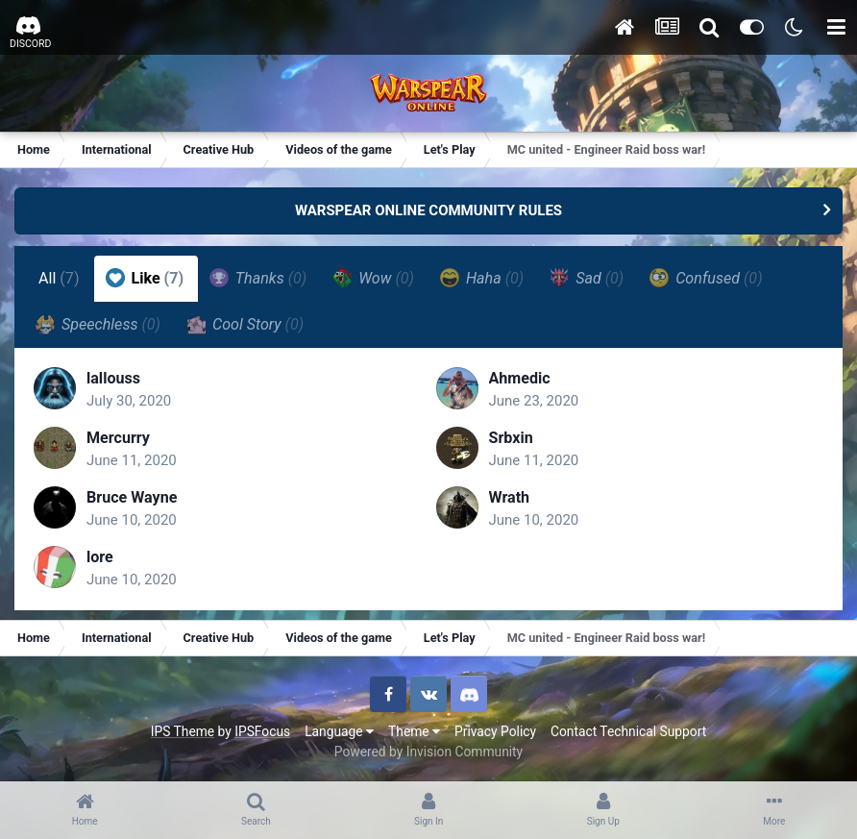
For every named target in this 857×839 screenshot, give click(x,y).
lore (99, 557)
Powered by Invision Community (428, 751)
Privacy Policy (495, 731)
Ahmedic (520, 378)
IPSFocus (262, 731)
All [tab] (59, 278)
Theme (414, 731)
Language (339, 731)
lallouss (113, 378)
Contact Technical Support (628, 731)
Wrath (509, 497)
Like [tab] (145, 277)
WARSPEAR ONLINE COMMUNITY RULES (428, 210)
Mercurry (118, 438)
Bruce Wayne (131, 497)
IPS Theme (182, 731)
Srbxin (511, 438)
